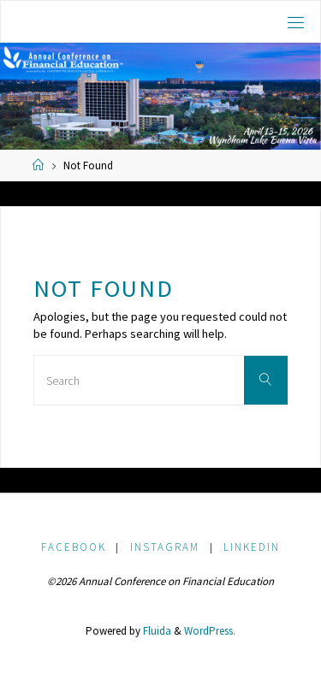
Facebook (73, 547)
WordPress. (209, 631)
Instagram (164, 547)
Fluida (155, 631)
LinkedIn (251, 547)
